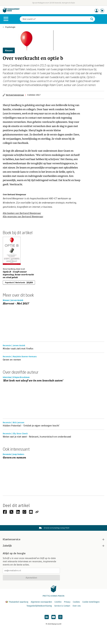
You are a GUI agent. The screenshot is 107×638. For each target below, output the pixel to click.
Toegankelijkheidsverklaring (39, 606)
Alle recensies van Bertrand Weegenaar (23, 216)
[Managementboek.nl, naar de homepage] (11, 12)
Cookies (76, 602)
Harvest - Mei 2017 (16, 303)
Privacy (67, 602)
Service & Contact (62, 606)
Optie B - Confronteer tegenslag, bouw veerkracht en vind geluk (18, 274)
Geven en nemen (12, 359)
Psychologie (10, 27)
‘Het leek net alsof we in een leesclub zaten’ (33, 380)
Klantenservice (53, 539)
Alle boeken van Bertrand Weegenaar (22, 213)
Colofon (57, 602)
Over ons (77, 606)
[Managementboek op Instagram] (60, 617)
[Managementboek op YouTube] (53, 617)
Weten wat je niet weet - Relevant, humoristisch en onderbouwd (37, 436)
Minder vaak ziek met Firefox (18, 348)
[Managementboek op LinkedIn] (47, 617)
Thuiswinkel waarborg (17, 602)
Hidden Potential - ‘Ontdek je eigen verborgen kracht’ (31, 425)
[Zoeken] (54, 19)
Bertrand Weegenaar (15, 95)
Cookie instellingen (90, 602)
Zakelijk (53, 545)
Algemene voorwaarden (41, 602)
